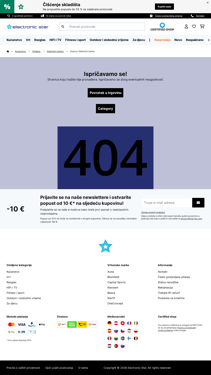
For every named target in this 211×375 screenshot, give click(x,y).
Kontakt (200, 15)
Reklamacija (165, 287)
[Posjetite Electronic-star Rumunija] (109, 338)
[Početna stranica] (11, 51)
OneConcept (115, 303)
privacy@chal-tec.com (191, 219)
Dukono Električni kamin (82, 51)
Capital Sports (116, 282)
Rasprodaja (162, 40)
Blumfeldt (113, 277)
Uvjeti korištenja (165, 330)
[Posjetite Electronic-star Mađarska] (129, 331)
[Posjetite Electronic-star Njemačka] (109, 323)
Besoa (111, 292)
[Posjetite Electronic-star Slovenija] (123, 346)
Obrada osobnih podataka (153, 212)
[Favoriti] (194, 27)
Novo (178, 40)
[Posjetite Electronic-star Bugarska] (116, 338)
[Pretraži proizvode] (102, 26)
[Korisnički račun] (186, 27)
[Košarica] (202, 27)
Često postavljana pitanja (168, 15)
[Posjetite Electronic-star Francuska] (129, 323)
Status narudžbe (168, 282)
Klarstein (112, 287)
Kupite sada (164, 6)
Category (105, 109)
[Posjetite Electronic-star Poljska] (136, 331)
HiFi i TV (12, 287)
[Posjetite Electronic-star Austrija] (116, 323)
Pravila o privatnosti (186, 328)
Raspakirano (195, 40)
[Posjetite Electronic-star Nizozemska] (109, 346)
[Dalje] (208, 40)
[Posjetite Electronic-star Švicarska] (123, 323)
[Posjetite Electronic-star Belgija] (136, 338)
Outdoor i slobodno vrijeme (24, 298)
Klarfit (111, 298)
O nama (83, 367)
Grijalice (36, 51)
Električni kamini (55, 51)
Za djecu (12, 303)
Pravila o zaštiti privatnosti (23, 367)
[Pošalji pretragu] (62, 27)
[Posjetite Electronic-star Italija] (136, 323)
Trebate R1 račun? (169, 292)
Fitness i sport (15, 292)
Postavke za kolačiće (171, 298)
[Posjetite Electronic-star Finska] (129, 338)
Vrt (9, 277)
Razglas (11, 282)
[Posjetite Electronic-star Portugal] (116, 346)
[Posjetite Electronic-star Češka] (123, 331)
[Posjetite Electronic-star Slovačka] (116, 331)
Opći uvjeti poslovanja (59, 367)
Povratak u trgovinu (105, 93)
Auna (110, 271)
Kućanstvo (20, 51)
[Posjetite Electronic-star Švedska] (123, 338)
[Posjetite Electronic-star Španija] (109, 331)
